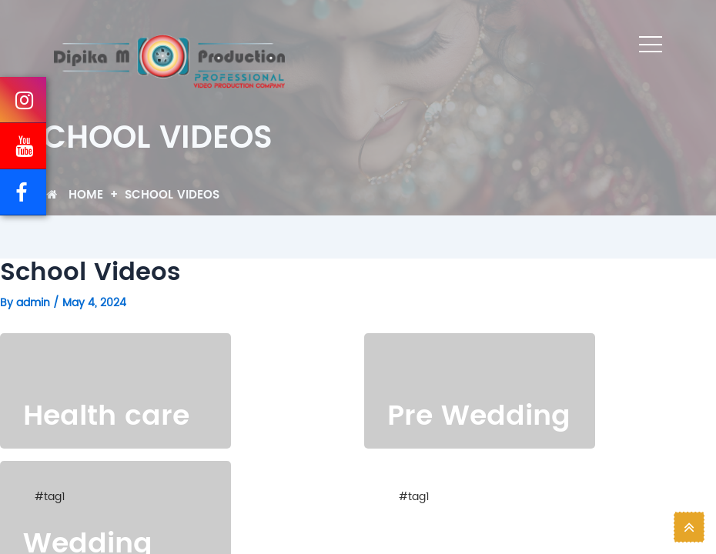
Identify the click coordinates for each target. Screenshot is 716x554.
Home (74, 195)
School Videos (172, 195)
